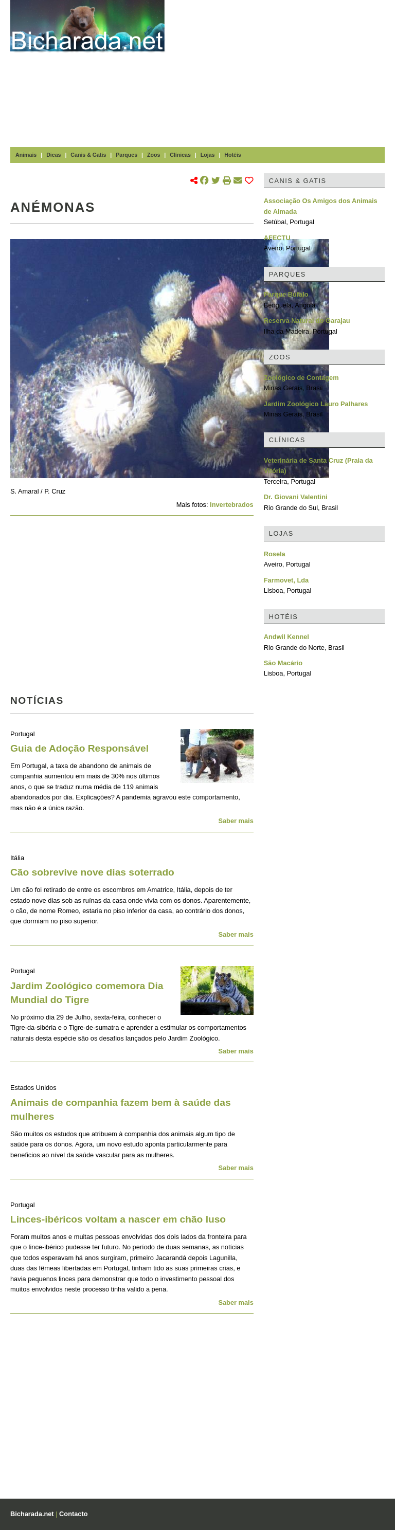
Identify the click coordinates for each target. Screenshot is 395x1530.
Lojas (208, 155)
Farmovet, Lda (286, 580)
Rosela (274, 554)
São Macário (283, 663)
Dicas (53, 155)
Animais (26, 155)
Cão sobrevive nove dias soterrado (92, 872)
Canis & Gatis (88, 155)
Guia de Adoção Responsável (79, 748)
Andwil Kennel (286, 637)
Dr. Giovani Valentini (296, 497)
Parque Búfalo (286, 294)
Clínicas (180, 155)
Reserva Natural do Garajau (307, 320)
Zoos (153, 155)
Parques (126, 155)
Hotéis (232, 155)
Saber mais (235, 821)
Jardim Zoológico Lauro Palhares (316, 404)
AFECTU (277, 238)
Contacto (73, 1514)
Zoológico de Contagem (301, 377)
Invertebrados (232, 504)
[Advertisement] (285, 72)
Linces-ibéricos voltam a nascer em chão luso (118, 1219)
